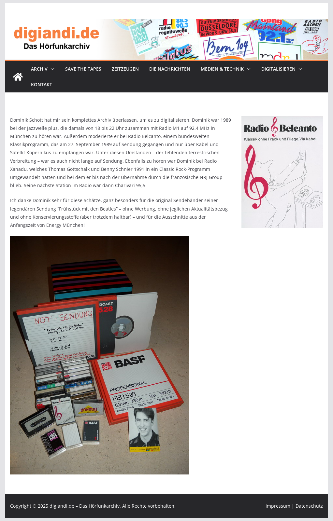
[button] (51, 69)
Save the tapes (83, 69)
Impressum (278, 506)
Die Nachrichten (169, 69)
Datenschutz (309, 506)
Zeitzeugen (125, 69)
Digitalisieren (278, 69)
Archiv (39, 69)
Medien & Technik (222, 69)
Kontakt (41, 84)
